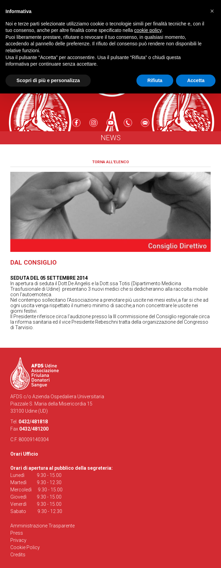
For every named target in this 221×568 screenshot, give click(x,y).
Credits (17, 554)
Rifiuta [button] (155, 80)
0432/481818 (33, 421)
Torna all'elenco (110, 162)
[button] (212, 10)
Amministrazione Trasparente (42, 525)
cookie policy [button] (147, 30)
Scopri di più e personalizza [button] (48, 80)
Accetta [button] (196, 80)
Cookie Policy (25, 547)
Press (16, 533)
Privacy (18, 540)
